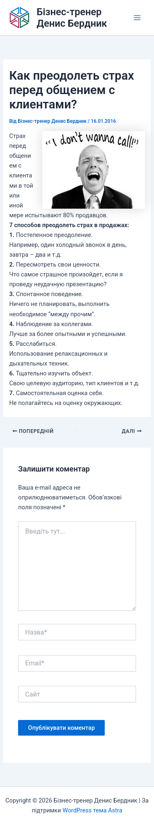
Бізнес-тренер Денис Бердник (72, 17)
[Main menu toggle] (137, 17)
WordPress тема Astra (92, 810)
